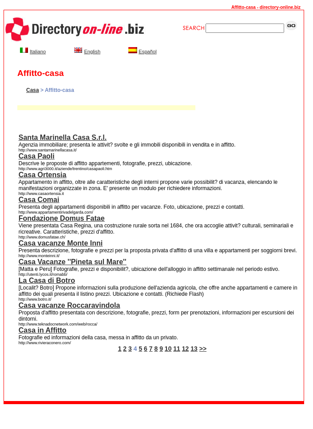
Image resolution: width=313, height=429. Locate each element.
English (92, 51)
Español (147, 51)
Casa (32, 90)
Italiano (38, 51)
